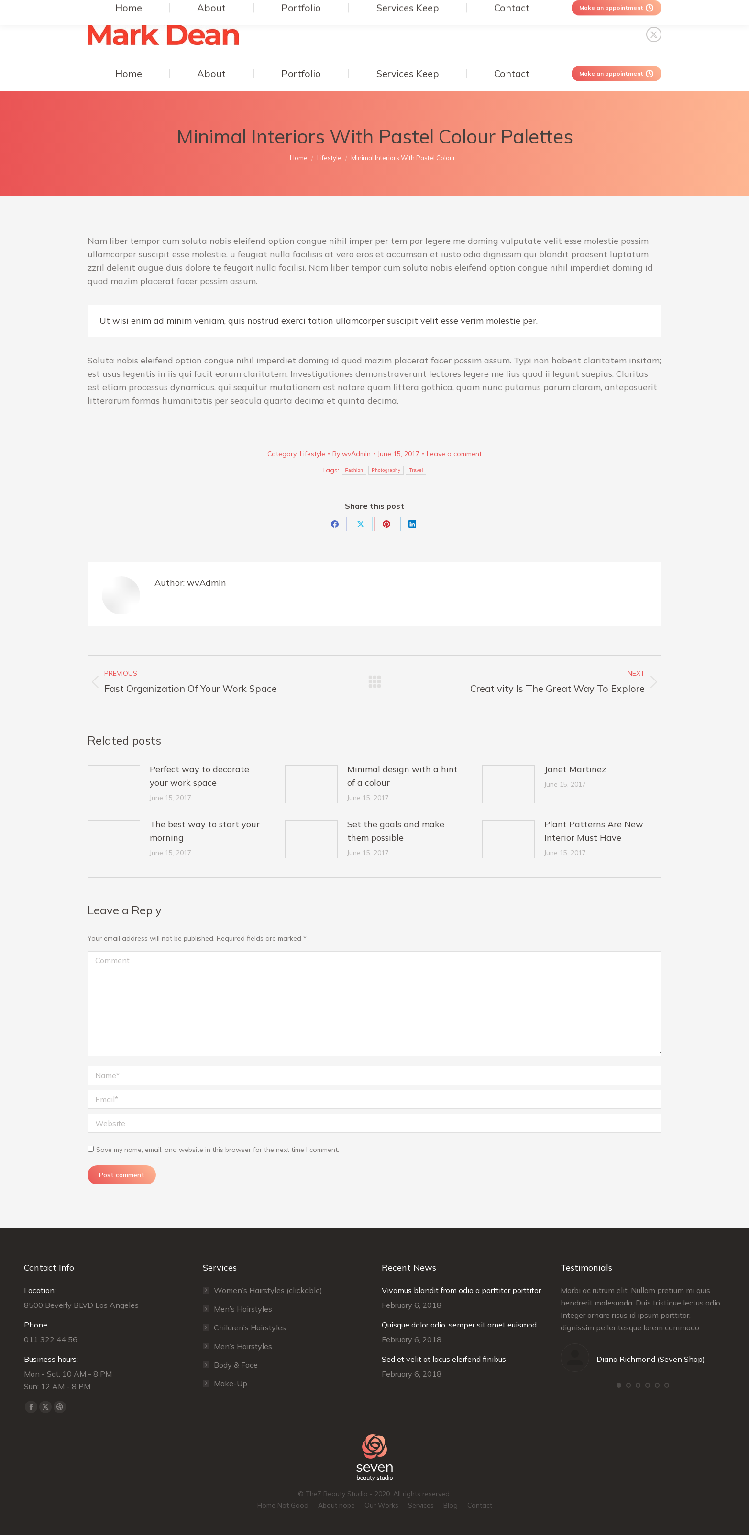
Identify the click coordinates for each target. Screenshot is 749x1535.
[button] (619, 1385)
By (351, 454)
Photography (386, 470)
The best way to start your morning (205, 831)
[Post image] (114, 784)
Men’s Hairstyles (243, 1309)
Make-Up (230, 1383)
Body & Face (236, 1365)
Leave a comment (454, 454)
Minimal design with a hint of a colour (402, 776)
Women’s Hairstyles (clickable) (268, 1290)
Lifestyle (312, 454)
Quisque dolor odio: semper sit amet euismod (459, 1324)
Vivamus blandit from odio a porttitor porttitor (461, 1290)
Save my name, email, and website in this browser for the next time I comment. (217, 1149)
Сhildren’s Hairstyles (250, 1327)
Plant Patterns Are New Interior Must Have (593, 831)
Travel (416, 470)
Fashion (354, 470)
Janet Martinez (575, 769)
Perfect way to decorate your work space (199, 776)
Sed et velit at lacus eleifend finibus (444, 1359)
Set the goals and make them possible (395, 831)
